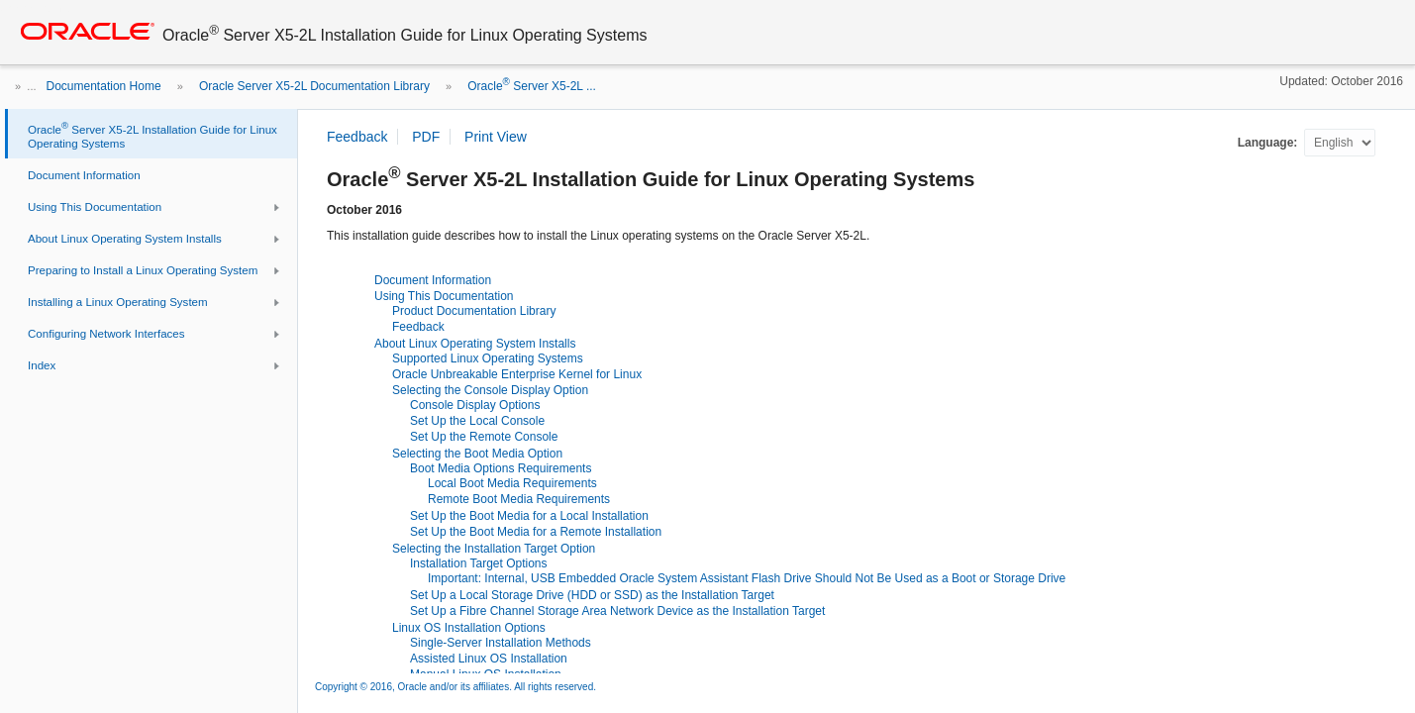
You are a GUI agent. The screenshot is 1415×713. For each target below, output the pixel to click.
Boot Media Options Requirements (500, 468)
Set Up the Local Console (477, 421)
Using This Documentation (444, 296)
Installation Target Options (479, 563)
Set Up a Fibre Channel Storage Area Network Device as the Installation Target (617, 611)
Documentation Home (104, 86)
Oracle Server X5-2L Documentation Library (314, 86)
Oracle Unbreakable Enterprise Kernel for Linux (517, 374)
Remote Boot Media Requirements (519, 499)
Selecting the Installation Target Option (493, 549)
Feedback (418, 327)
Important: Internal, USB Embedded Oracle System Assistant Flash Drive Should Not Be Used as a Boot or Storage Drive (746, 578)
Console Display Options (475, 405)
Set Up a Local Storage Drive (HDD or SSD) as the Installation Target (592, 595)
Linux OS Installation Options (469, 628)
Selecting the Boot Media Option (477, 453)
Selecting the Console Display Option (490, 390)
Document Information (432, 280)
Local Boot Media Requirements (512, 483)
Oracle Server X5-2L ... (531, 86)
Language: (1269, 143)
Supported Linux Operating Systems (487, 358)
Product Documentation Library (474, 311)
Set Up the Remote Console (483, 437)
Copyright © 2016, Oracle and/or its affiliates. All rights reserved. (455, 686)
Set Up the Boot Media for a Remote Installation (535, 532)
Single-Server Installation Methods (500, 643)
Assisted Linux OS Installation (488, 658)
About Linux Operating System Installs (474, 344)
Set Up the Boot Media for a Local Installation (529, 516)
